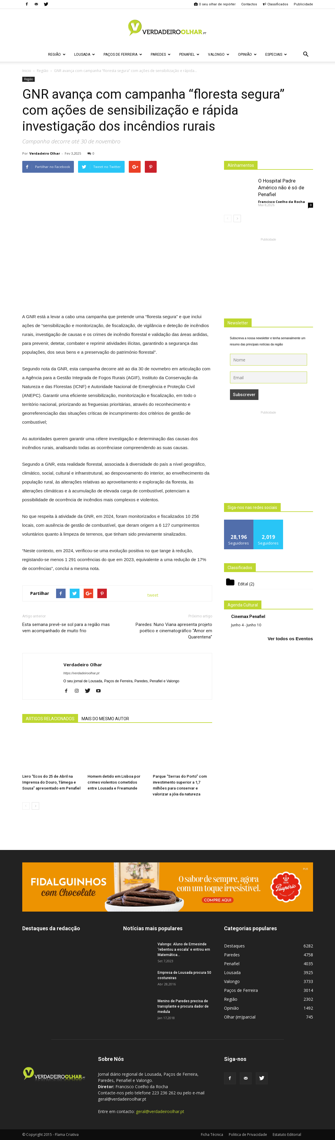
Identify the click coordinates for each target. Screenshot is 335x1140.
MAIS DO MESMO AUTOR (105, 718)
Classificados (275, 4)
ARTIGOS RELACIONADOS (50, 718)
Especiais (276, 54)
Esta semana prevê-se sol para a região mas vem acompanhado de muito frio (66, 627)
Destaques (234, 946)
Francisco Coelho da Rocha (281, 201)
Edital (243, 584)
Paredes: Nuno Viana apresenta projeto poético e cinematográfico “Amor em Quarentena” (174, 631)
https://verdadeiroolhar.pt (81, 673)
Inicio (26, 70)
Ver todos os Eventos (290, 638)
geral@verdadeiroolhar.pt (160, 1111)
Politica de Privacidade (248, 1134)
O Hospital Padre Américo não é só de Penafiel (281, 187)
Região (57, 54)
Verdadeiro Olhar (44, 153)
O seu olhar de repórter (215, 4)
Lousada (84, 54)
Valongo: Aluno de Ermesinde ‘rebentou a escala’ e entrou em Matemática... (184, 949)
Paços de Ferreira (123, 54)
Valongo (218, 54)
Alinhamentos (241, 165)
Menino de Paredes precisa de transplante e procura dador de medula (183, 1006)
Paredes (161, 54)
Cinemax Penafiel (248, 616)
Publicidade (303, 4)
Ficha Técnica (212, 1134)
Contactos (249, 4)
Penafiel (189, 54)
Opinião (247, 54)
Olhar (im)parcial (239, 1017)
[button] (306, 54)
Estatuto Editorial (287, 1134)
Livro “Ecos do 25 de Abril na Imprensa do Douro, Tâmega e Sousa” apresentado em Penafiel (51, 782)
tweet (152, 595)
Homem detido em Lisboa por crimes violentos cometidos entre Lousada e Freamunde (114, 782)
